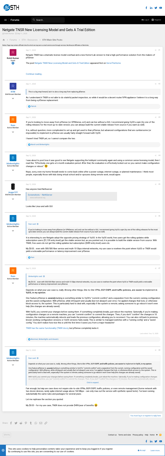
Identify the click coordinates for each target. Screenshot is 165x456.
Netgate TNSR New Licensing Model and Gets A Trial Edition (62, 63)
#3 (159, 117)
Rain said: (33, 224)
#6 (159, 216)
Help (146, 435)
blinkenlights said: (36, 276)
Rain (13, 125)
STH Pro (7, 435)
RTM (13, 92)
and (40, 144)
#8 (159, 350)
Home (152, 435)
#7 (159, 268)
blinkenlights (13, 163)
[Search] (44, 20)
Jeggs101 (13, 192)
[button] (5, 20)
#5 (159, 184)
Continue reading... (34, 74)
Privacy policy (138, 435)
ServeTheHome (114, 63)
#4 (159, 155)
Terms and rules (124, 435)
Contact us (112, 435)
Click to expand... (93, 383)
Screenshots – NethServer (40, 195)
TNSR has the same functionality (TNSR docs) (47, 328)
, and (45, 339)
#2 (159, 84)
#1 (159, 50)
